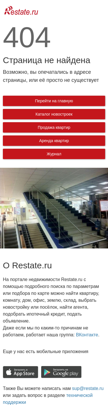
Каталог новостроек (53, 114)
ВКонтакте (87, 334)
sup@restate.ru (88, 388)
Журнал (54, 154)
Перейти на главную (54, 101)
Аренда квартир (54, 140)
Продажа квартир (54, 127)
